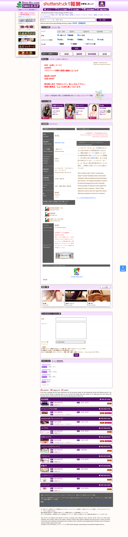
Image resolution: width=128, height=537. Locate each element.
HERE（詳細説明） (80, 23)
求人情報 (76, 9)
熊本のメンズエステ (64, 501)
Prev (44, 111)
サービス (91, 153)
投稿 (76, 355)
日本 (97, 148)
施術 (93, 158)
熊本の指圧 (100, 501)
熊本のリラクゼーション (89, 501)
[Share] (123, 268)
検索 (104, 20)
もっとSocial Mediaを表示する (86, 198)
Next (108, 111)
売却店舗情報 (90, 9)
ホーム (49, 9)
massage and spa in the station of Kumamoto (58, 503)
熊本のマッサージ (76, 501)
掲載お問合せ (104, 9)
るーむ (46, 501)
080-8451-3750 (59, 143)
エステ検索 (63, 9)
